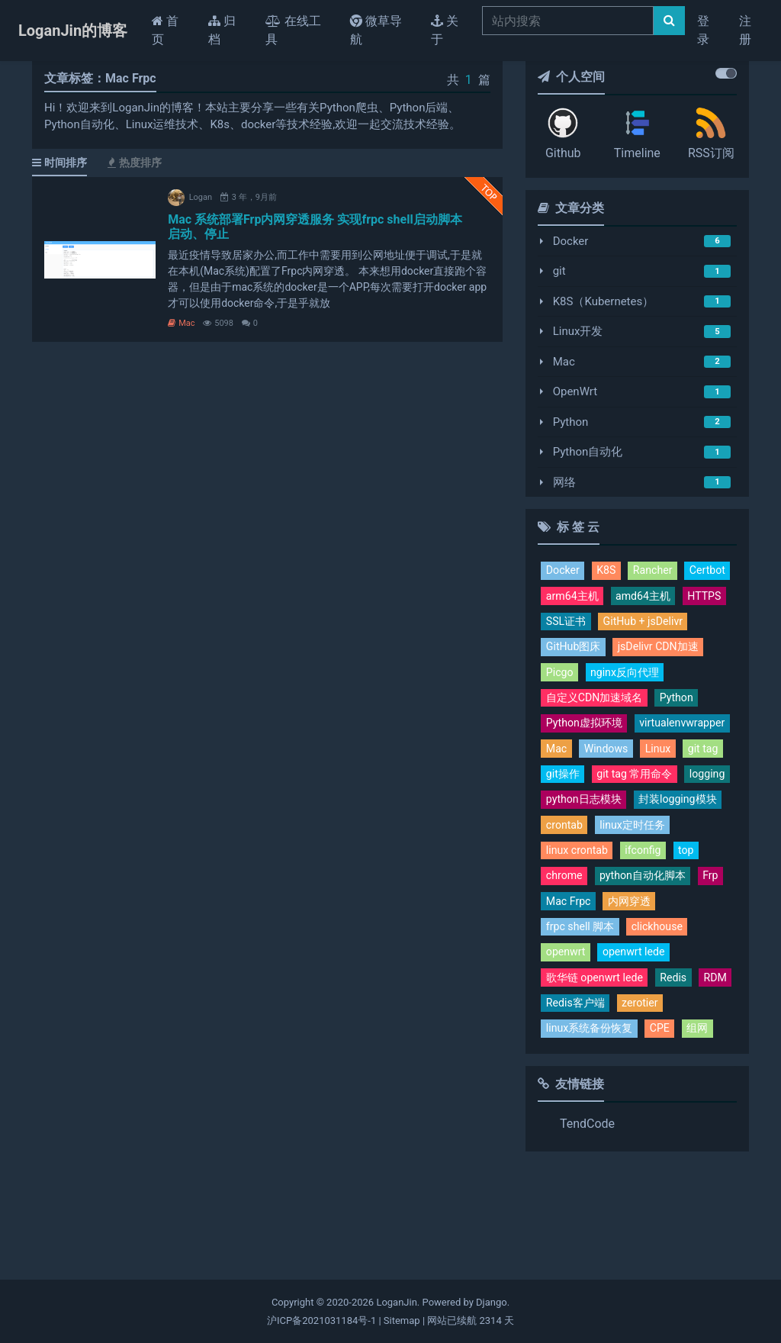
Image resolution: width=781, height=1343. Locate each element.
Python (571, 422)
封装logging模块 (587, 888)
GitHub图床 (676, 650)
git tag (670, 809)
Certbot (565, 597)
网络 (564, 482)
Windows (569, 809)
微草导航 (376, 30)
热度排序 (135, 162)
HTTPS (639, 624)
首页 (174, 30)
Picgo (663, 677)
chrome (654, 941)
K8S (609, 571)
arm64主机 (629, 597)
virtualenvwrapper (591, 782)
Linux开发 (578, 331)
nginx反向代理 (582, 703)
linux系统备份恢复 (592, 1125)
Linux (624, 809)
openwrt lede (638, 1047)
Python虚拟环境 (587, 756)
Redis (681, 1073)
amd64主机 (575, 624)
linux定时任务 (580, 914)
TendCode (587, 1221)
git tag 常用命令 (639, 835)
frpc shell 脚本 (582, 1020)
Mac (181, 323)
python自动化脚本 (592, 967)
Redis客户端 (618, 1099)
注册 (745, 30)
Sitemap (402, 1320)
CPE (666, 1125)
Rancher (657, 571)
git (559, 271)
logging (564, 861)
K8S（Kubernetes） (603, 301)
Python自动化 (588, 452)
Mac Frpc (569, 993)
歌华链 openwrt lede (597, 1073)
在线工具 (293, 30)
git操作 (564, 835)
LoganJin (396, 1302)
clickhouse (663, 1020)
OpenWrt (575, 391)
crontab (666, 888)
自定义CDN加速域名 (597, 729)
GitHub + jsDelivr (588, 650)
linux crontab (666, 914)
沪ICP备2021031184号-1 (321, 1320)
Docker (571, 241)
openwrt (567, 1047)
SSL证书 (695, 624)
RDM (558, 1099)
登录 (703, 30)
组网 (705, 1125)
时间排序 (59, 162)
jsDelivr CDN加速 (589, 677)
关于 (444, 30)
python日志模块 (641, 861)
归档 (222, 30)
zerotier (686, 1099)
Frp (663, 967)
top (609, 941)
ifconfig (565, 941)
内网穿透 (634, 993)
